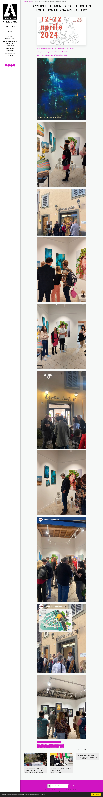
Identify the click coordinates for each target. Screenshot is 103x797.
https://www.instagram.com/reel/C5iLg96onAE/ (52, 55)
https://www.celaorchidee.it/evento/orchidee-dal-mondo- (55, 48)
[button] (6, 65)
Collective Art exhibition (57, 744)
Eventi (30, 1)
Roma (62, 747)
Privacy (61, 791)
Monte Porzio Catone (53, 747)
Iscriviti (71, 786)
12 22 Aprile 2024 (42, 747)
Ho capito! (96, 794)
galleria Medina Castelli (43, 744)
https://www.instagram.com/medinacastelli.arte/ (52, 52)
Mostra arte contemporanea (45, 742)
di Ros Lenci (57, 742)
